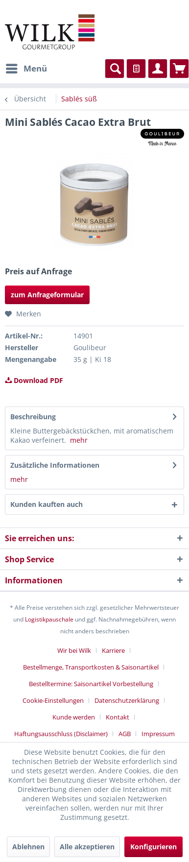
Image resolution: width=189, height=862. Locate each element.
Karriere (113, 650)
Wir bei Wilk (74, 650)
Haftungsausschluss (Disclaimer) (61, 733)
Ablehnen (28, 846)
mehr (79, 440)
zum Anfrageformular (47, 294)
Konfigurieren (153, 846)
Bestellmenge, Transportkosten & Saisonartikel (91, 667)
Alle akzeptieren (87, 846)
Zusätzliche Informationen (54, 465)
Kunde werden (73, 717)
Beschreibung (33, 416)
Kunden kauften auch (46, 504)
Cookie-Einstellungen (53, 700)
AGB (124, 733)
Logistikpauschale (49, 619)
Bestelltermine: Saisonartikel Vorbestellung (91, 683)
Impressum (158, 733)
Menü (26, 67)
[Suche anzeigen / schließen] (114, 68)
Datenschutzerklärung (126, 700)
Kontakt (117, 717)
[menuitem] (26, 68)
